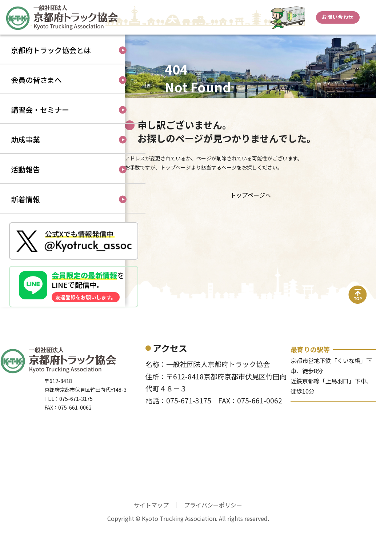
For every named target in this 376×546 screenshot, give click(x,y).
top (357, 310)
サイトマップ (151, 525)
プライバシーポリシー (213, 525)
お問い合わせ (337, 16)
